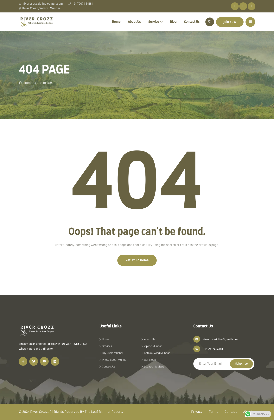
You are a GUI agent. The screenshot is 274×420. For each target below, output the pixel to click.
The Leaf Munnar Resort (103, 411)
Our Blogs (150, 359)
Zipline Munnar (153, 346)
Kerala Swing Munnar (157, 352)
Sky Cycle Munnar (112, 352)
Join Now (229, 22)
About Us (134, 21)
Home (116, 21)
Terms (213, 411)
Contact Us (192, 21)
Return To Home (137, 260)
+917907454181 (213, 349)
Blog (173, 21)
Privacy (196, 411)
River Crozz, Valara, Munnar (40, 8)
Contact (231, 411)
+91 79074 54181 (80, 4)
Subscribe (241, 363)
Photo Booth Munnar (114, 359)
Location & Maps (154, 366)
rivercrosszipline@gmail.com (41, 4)
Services (107, 346)
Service (153, 21)
